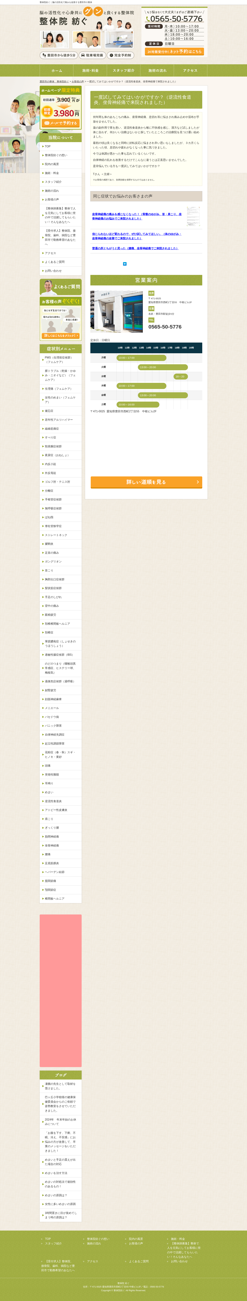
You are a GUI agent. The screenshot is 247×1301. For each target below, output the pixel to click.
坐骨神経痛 (52, 845)
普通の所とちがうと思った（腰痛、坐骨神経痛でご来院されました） (135, 248)
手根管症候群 (53, 499)
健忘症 (49, 410)
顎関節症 (50, 889)
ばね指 (49, 517)
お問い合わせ (53, 270)
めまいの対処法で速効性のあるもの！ (60, 1184)
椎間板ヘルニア (55, 898)
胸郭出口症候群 (55, 579)
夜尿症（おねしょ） (57, 455)
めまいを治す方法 (56, 1173)
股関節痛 (50, 880)
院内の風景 (52, 164)
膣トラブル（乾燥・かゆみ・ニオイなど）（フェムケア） (60, 375)
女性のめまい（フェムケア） (60, 400)
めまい (49, 792)
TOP (48, 146)
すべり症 (50, 437)
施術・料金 (52, 173)
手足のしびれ (53, 597)
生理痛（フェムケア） (59, 388)
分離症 (49, 490)
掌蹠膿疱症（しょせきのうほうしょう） (60, 643)
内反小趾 (50, 464)
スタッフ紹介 (53, 181)
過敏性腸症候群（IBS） (60, 654)
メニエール (52, 707)
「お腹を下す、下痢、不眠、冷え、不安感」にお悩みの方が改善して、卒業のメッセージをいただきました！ (60, 1141)
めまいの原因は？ (56, 1195)
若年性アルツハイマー (59, 419)
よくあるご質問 (55, 261)
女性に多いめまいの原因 (60, 1204)
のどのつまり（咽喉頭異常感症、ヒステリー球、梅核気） (60, 668)
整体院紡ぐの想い (56, 155)
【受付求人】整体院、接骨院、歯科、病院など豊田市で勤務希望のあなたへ (60, 237)
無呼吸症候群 (53, 508)
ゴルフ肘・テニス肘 (57, 481)
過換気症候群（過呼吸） (60, 681)
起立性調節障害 (55, 743)
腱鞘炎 (49, 543)
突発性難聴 (52, 774)
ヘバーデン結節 (55, 871)
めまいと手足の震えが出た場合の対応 (60, 1162)
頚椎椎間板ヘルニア (57, 623)
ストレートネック (56, 535)
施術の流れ (52, 190)
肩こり (49, 818)
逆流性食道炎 (53, 801)
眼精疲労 (50, 614)
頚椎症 (49, 632)
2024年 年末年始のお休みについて (60, 1122)
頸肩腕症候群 (53, 446)
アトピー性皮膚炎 (56, 809)
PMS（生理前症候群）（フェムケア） (59, 360)
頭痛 (48, 765)
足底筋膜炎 (52, 863)
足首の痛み (52, 552)
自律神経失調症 (55, 734)
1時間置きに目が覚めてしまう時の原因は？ (61, 1215)
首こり (49, 570)
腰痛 (48, 854)
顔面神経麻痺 (53, 699)
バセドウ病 (52, 716)
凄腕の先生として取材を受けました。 (60, 1086)
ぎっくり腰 (52, 827)
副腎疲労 (50, 690)
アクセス (50, 253)
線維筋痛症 (52, 428)
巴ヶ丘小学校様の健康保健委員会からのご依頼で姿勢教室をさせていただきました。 (60, 1104)
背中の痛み (52, 605)
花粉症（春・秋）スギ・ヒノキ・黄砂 (60, 754)
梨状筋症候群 (53, 588)
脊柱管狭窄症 (53, 526)
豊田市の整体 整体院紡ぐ (54, 81)
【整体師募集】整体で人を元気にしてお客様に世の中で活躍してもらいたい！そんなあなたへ (60, 215)
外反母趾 (50, 473)
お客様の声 (78, 81)
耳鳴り (49, 783)
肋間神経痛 (52, 836)
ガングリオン (53, 561)
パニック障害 (53, 725)
